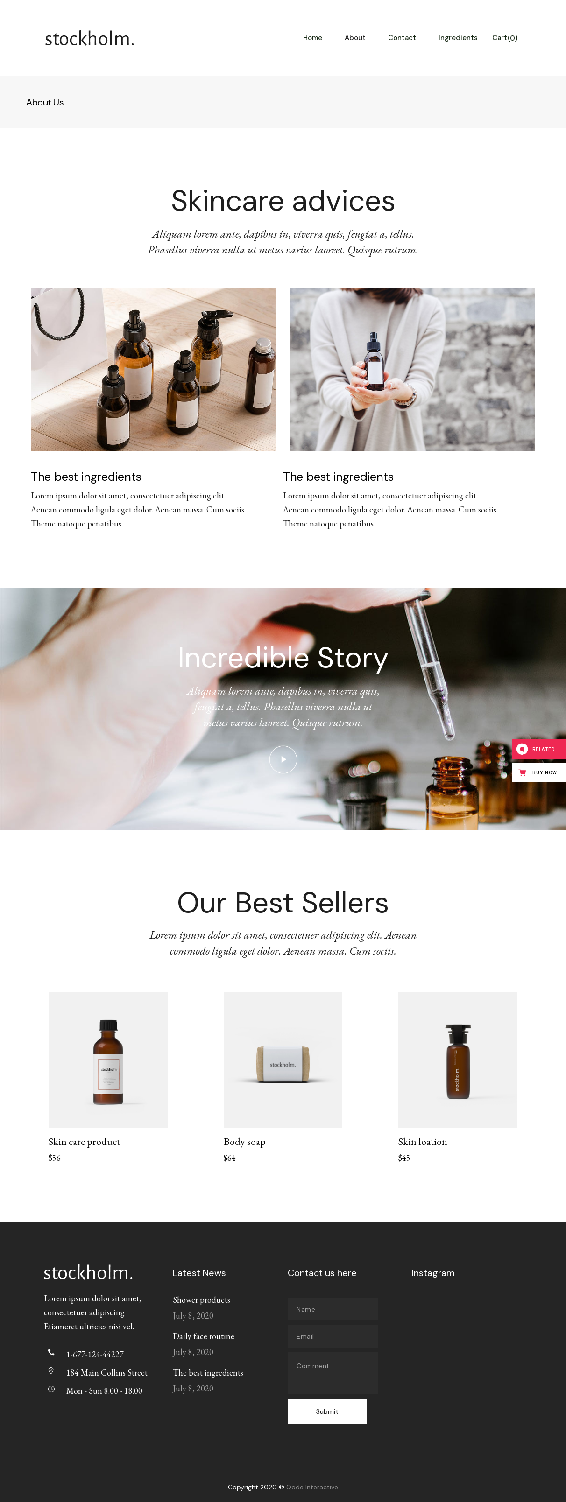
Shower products (201, 1299)
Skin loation (422, 1141)
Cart (504, 38)
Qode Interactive (312, 1487)
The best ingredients (208, 1372)
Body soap (245, 1141)
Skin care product (84, 1141)
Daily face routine (203, 1336)
